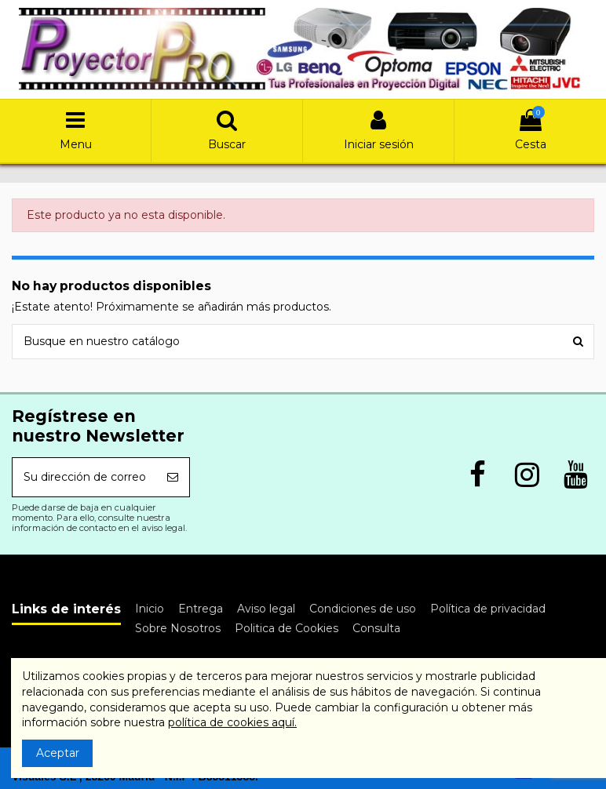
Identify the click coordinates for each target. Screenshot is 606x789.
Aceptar (57, 753)
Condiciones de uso (362, 609)
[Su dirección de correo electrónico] (84, 477)
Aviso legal (266, 609)
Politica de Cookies (286, 628)
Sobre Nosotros (178, 628)
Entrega (200, 609)
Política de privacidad (488, 609)
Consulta (376, 628)
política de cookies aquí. (232, 722)
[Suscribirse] (172, 477)
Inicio (149, 609)
